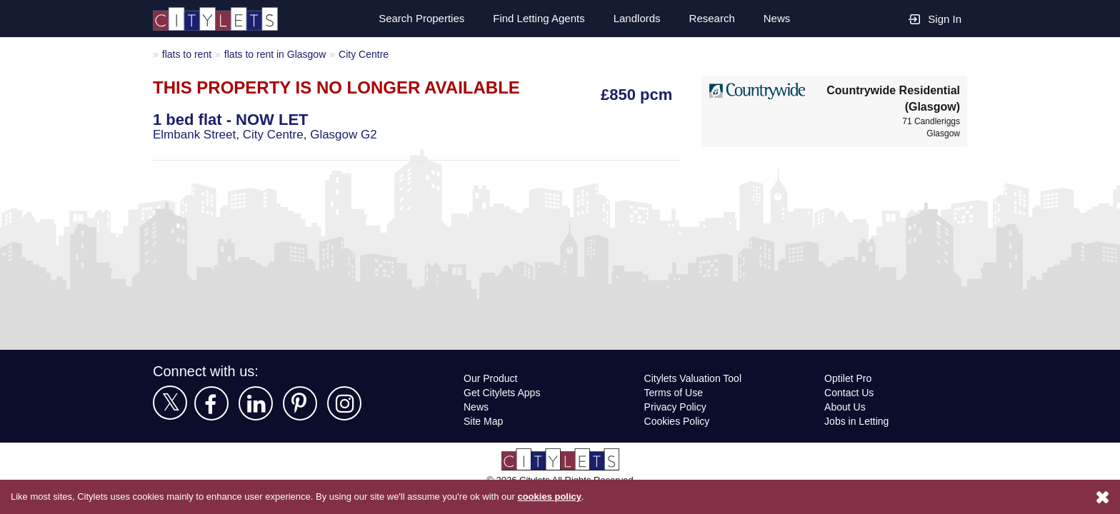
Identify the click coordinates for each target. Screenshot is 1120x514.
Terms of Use (674, 392)
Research (711, 18)
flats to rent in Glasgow (280, 54)
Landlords (635, 18)
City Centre (372, 54)
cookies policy (570, 496)
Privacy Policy (675, 406)
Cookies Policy (676, 421)
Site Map (484, 421)
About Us (845, 406)
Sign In (935, 18)
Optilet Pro (849, 378)
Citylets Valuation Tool (695, 378)
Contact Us (849, 392)
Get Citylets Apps (503, 392)
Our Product (492, 378)
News (777, 18)
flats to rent (188, 54)
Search (413, 18)
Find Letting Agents (533, 18)
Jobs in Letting (857, 421)
